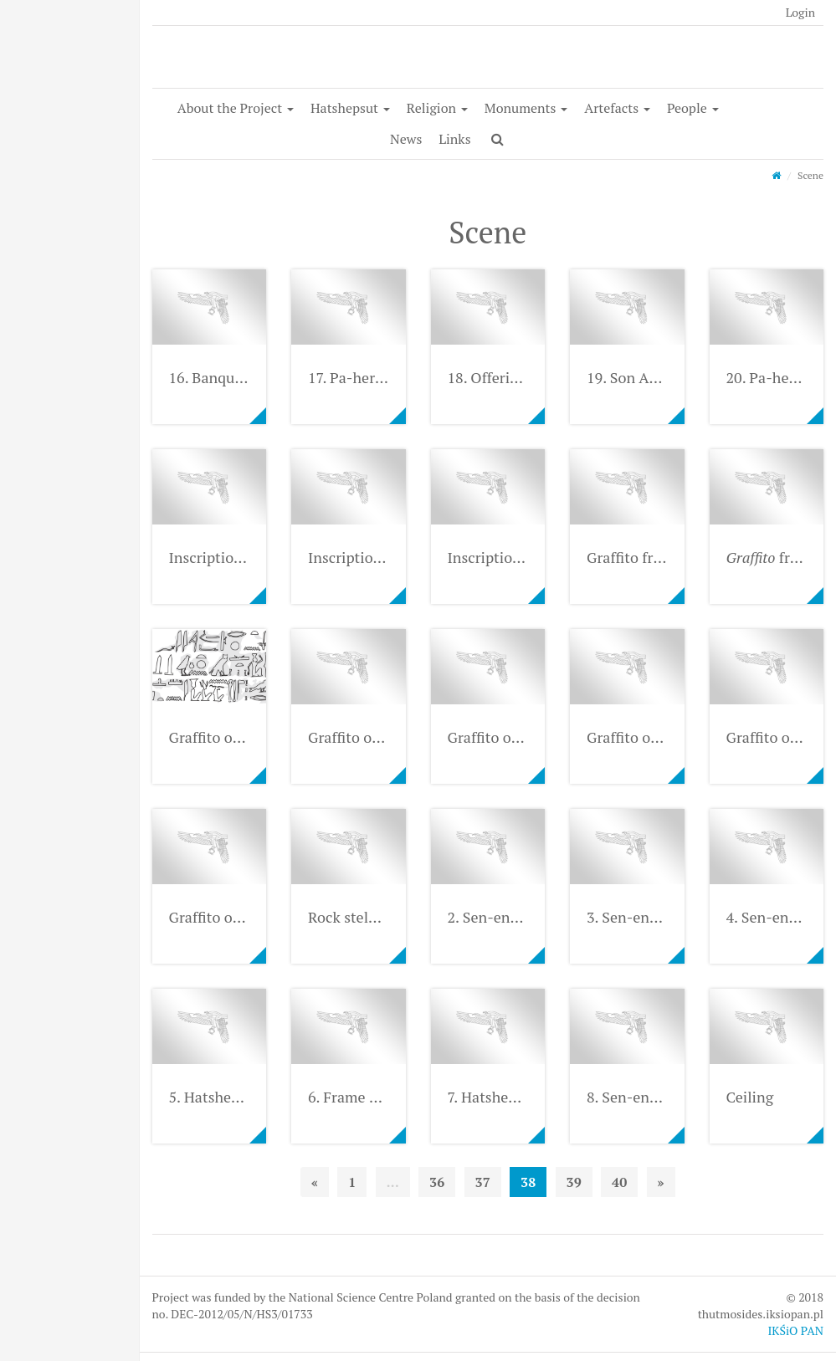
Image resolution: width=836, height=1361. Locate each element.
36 (436, 1182)
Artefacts (617, 108)
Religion (437, 108)
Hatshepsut (350, 108)
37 (482, 1182)
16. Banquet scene (229, 377)
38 (528, 1182)
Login (800, 12)
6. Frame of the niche (378, 1097)
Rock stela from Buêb (378, 917)
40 (619, 1182)
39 (574, 1182)
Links (454, 139)
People (693, 108)
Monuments (526, 108)
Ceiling (750, 1097)
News (406, 139)
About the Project (235, 108)
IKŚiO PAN (795, 1330)
